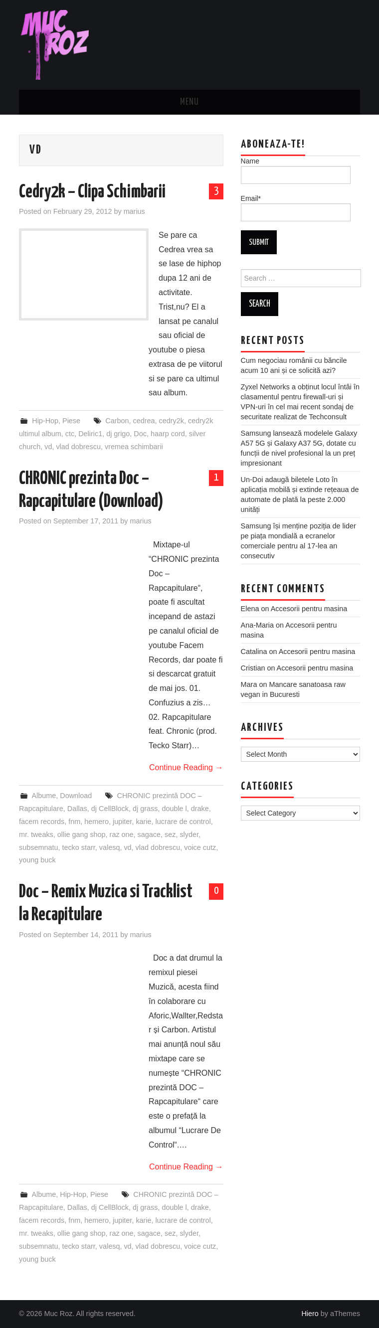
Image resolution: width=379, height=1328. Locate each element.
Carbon (117, 421)
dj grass (145, 809)
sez (170, 834)
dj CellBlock (110, 809)
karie (143, 822)
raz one (122, 834)
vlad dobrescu (78, 447)
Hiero (309, 1314)
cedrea (144, 421)
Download (76, 796)
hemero (96, 822)
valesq (109, 847)
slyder (189, 834)
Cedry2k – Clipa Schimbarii (92, 192)
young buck (37, 860)
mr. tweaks (36, 834)
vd (48, 447)
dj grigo (118, 434)
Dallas (77, 809)
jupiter (122, 822)
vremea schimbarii (134, 447)
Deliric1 (90, 434)
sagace (149, 834)
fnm (74, 822)
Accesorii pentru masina (309, 609)
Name (296, 170)
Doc (140, 434)
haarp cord (168, 434)
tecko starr (78, 847)
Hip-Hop (45, 421)
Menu (189, 102)
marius (134, 211)
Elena (250, 609)
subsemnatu (38, 847)
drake (200, 809)
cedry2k (171, 421)
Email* (296, 207)
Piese (71, 421)
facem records (41, 822)
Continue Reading (186, 767)
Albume (43, 796)
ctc (69, 434)
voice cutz (200, 847)
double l (174, 809)
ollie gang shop (81, 834)
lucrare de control (183, 822)
